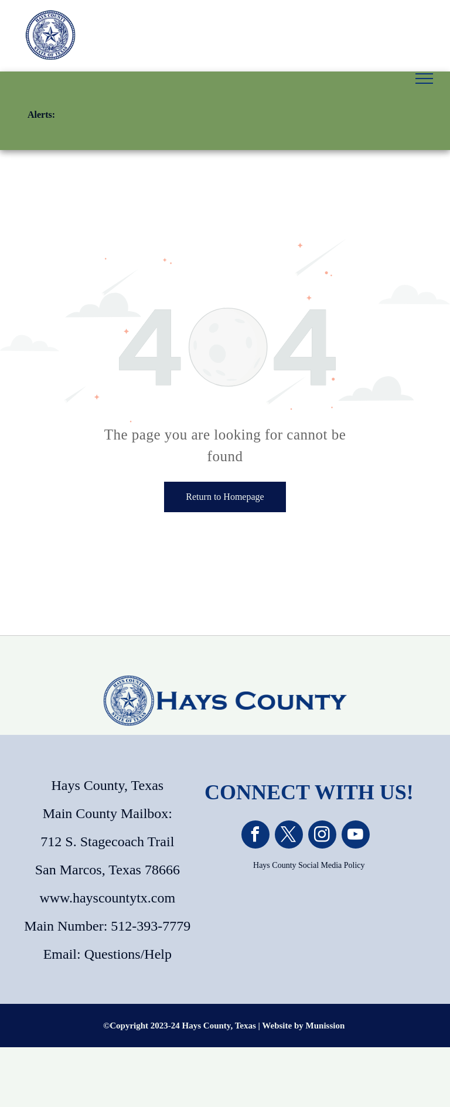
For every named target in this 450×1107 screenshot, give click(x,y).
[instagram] (322, 835)
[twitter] (289, 835)
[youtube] (356, 835)
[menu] (424, 78)
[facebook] (255, 835)
